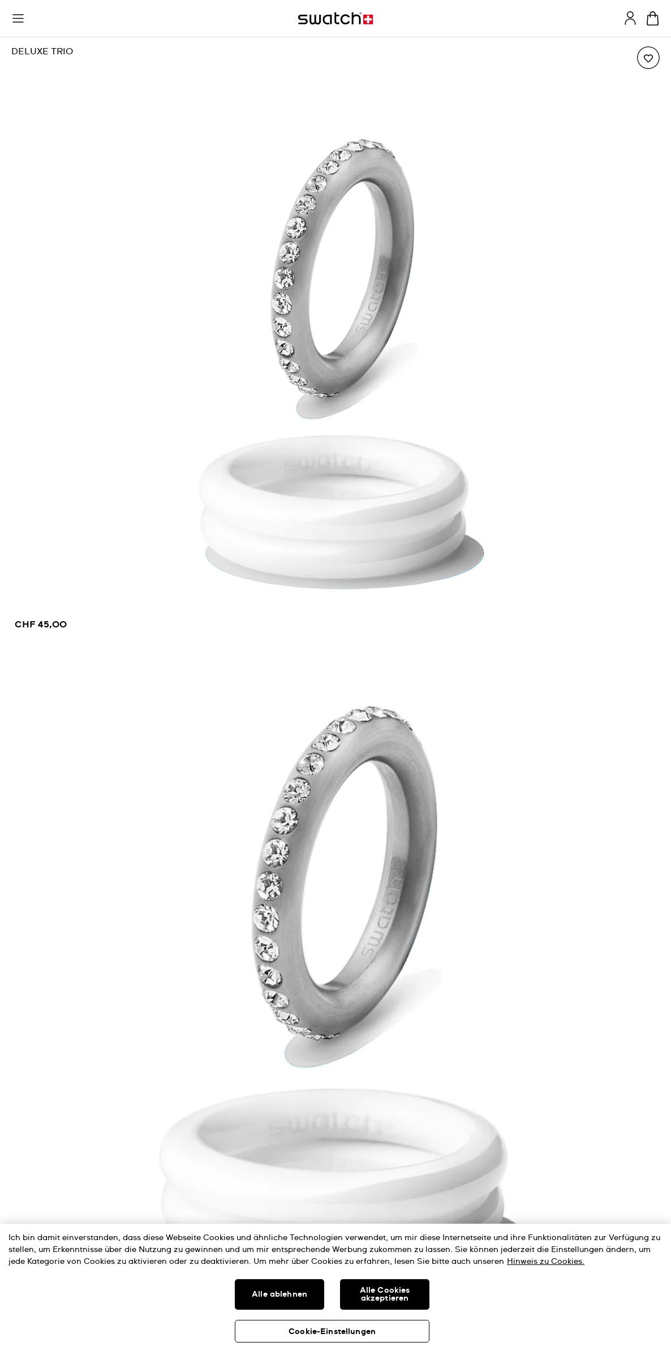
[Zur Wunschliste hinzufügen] (648, 57)
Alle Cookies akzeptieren (385, 1294)
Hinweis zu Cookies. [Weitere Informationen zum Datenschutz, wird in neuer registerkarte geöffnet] (545, 1262)
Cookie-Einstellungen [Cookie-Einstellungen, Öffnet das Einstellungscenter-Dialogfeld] (332, 1332)
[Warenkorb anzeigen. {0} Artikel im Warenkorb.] (653, 18)
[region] (335, 341)
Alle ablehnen (279, 1294)
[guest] (630, 18)
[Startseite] (335, 18)
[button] (18, 18)
